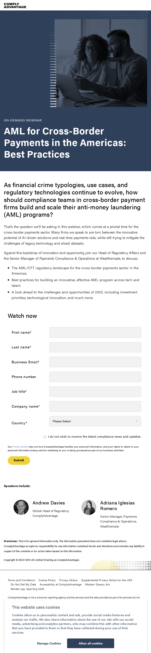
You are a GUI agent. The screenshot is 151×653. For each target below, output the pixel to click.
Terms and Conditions (21, 580)
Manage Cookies (49, 643)
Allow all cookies (91, 643)
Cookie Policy (47, 580)
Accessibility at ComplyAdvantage (60, 584)
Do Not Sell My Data (23, 584)
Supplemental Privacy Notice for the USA (106, 580)
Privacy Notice (20, 446)
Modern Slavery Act (97, 584)
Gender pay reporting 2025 (27, 589)
